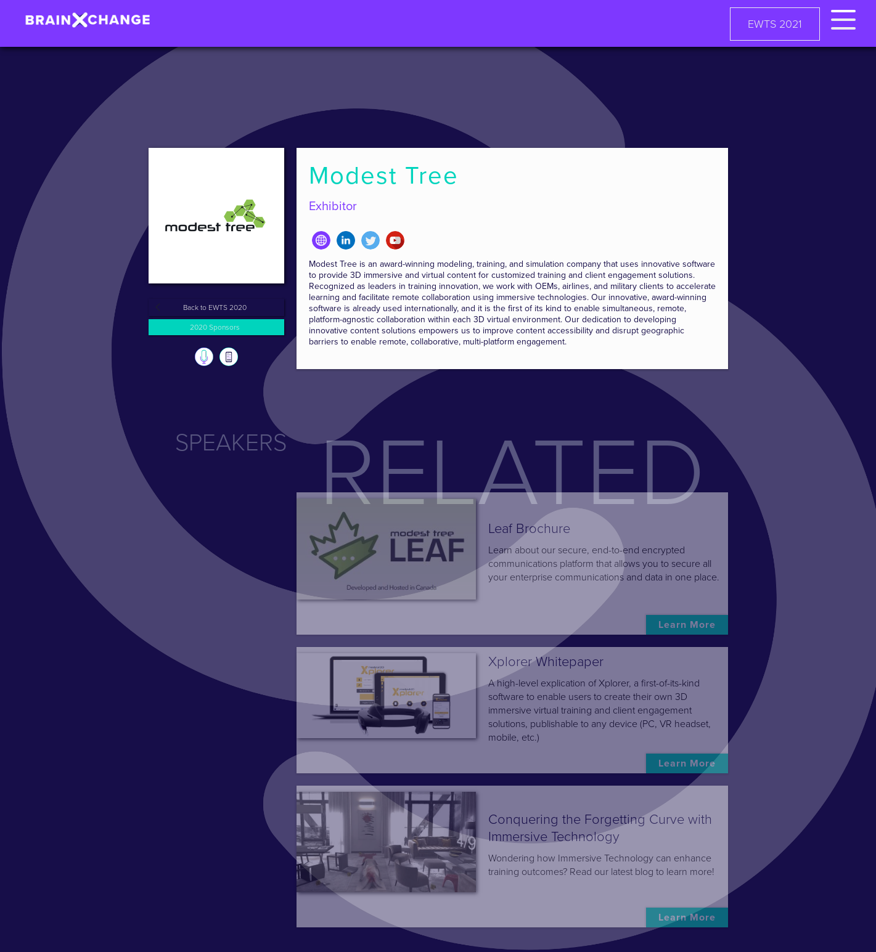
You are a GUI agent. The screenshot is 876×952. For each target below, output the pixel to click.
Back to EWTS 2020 (215, 307)
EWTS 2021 (775, 24)
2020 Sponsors (215, 327)
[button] (843, 17)
